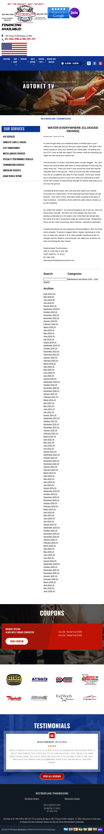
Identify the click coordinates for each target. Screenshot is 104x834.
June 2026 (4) (49, 601)
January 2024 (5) (50, 513)
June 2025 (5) (49, 565)
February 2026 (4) (50, 589)
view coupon (16, 651)
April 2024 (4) (48, 522)
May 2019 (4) (48, 343)
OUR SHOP (15, 60)
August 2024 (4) (49, 534)
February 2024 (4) (50, 516)
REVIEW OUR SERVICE (51, 60)
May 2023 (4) (48, 489)
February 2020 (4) (50, 371)
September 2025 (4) (51, 574)
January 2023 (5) (50, 477)
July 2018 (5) (48, 313)
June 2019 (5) (49, 346)
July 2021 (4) (48, 422)
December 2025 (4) (51, 583)
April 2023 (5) (48, 486)
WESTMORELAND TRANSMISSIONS (56, 129)
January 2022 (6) (50, 440)
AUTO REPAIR (32, 60)
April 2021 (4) (48, 413)
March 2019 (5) (49, 337)
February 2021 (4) (50, 407)
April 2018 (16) (49, 304)
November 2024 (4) (51, 544)
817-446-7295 (12, 39)
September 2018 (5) (51, 319)
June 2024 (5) (49, 528)
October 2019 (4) (50, 358)
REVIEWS (24, 59)
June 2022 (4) (49, 456)
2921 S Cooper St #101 (54, 92)
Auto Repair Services (32, 808)
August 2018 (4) (49, 316)
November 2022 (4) (51, 471)
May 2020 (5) (48, 380)
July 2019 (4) (48, 349)
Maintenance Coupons (72, 808)
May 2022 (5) (48, 452)
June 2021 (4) (49, 419)
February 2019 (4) (50, 334)
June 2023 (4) (49, 492)
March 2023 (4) (49, 483)
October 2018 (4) (50, 322)
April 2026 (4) (48, 595)
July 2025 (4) (48, 568)
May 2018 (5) (48, 307)
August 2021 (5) (49, 425)
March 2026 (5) (49, 592)
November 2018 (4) (51, 325)
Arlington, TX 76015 (69, 92)
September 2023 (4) (51, 501)
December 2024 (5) (51, 547)
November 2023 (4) (51, 507)
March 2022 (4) (49, 446)
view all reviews (52, 786)
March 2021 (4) (49, 410)
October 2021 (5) (50, 431)
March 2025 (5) (49, 556)
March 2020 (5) (49, 374)
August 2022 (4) (49, 462)
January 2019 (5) (50, 331)
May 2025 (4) (48, 562)
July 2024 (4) (48, 531)
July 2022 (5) (48, 459)
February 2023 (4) (50, 480)
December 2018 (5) (51, 328)
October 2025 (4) (50, 577)
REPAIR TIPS (41, 60)
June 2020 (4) (49, 383)
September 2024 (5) (51, 537)
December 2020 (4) (51, 401)
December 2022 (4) (51, 474)
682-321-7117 (28, 39)
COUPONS (6, 59)
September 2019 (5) (51, 355)
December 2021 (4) (51, 437)
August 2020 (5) (49, 389)
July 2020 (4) (48, 386)
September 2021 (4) (51, 428)
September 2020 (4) (51, 392)
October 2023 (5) (50, 504)
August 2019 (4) (49, 352)
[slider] (52, 756)
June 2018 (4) (49, 310)
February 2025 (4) (50, 553)
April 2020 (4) (48, 377)
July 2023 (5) (48, 495)
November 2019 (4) (51, 361)
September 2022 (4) (51, 465)
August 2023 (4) (49, 498)
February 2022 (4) (50, 443)
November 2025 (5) (51, 580)
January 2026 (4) (50, 586)
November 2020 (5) (51, 398)
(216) (95, 289)
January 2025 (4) (50, 550)
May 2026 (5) (48, 598)
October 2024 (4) (50, 540)
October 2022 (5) (50, 468)
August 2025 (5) (49, 571)
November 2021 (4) (51, 434)
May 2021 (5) (48, 416)
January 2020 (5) (50, 367)
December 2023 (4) (51, 510)
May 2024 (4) (48, 525)
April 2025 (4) (48, 559)
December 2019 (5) (51, 365)
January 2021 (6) (50, 404)
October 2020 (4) (50, 395)
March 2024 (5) (49, 519)
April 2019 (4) (48, 340)
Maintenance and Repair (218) (79, 289)
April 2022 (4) (48, 449)
